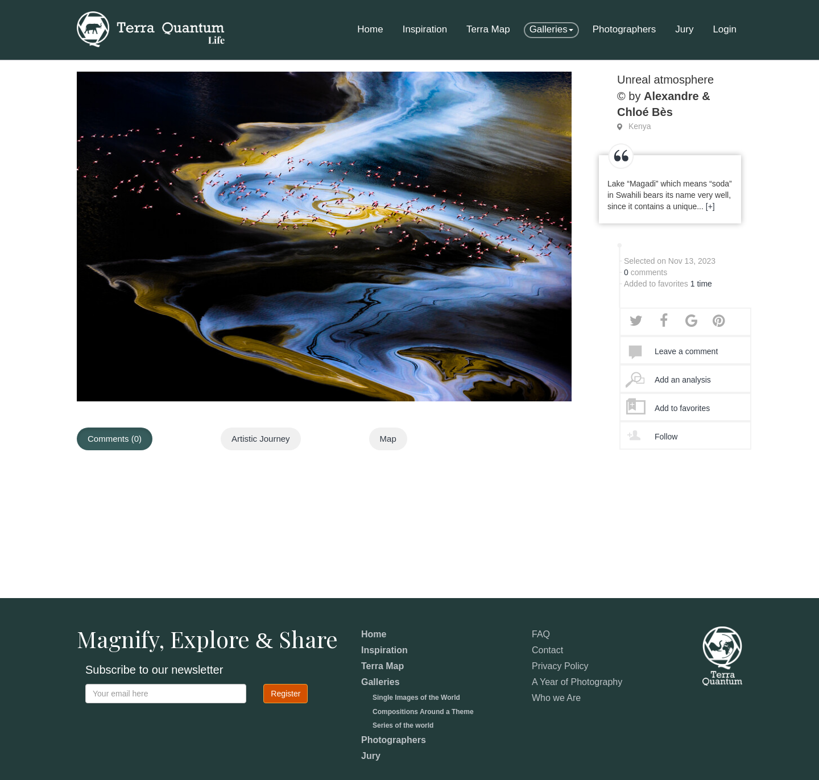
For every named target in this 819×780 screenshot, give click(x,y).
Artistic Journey (260, 438)
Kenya (639, 126)
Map (388, 438)
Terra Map (488, 29)
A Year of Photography (577, 682)
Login (725, 29)
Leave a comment (686, 351)
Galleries (551, 29)
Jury (684, 29)
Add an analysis (683, 379)
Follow (666, 436)
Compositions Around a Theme (423, 712)
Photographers (624, 29)
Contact (547, 650)
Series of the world (403, 725)
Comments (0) (115, 438)
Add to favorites (682, 408)
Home (370, 29)
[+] (710, 206)
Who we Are (556, 698)
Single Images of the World (416, 698)
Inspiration (425, 29)
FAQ (541, 634)
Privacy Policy (560, 666)
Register (285, 693)
